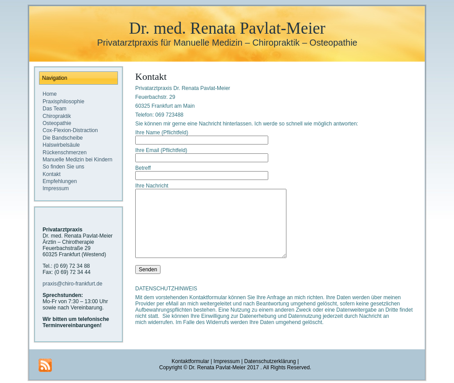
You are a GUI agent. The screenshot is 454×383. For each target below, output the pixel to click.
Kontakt (52, 174)
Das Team (55, 109)
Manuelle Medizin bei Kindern (77, 159)
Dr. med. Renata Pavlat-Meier (227, 28)
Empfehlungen (60, 181)
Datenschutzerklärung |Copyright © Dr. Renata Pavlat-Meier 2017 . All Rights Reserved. (235, 366)
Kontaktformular (190, 363)
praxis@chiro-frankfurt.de (72, 284)
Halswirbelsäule (61, 145)
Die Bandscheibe (63, 138)
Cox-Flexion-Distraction (70, 130)
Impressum (56, 188)
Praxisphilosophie (63, 101)
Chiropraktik (57, 116)
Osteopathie (57, 123)
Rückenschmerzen (64, 152)
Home (50, 94)
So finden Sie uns (63, 167)
